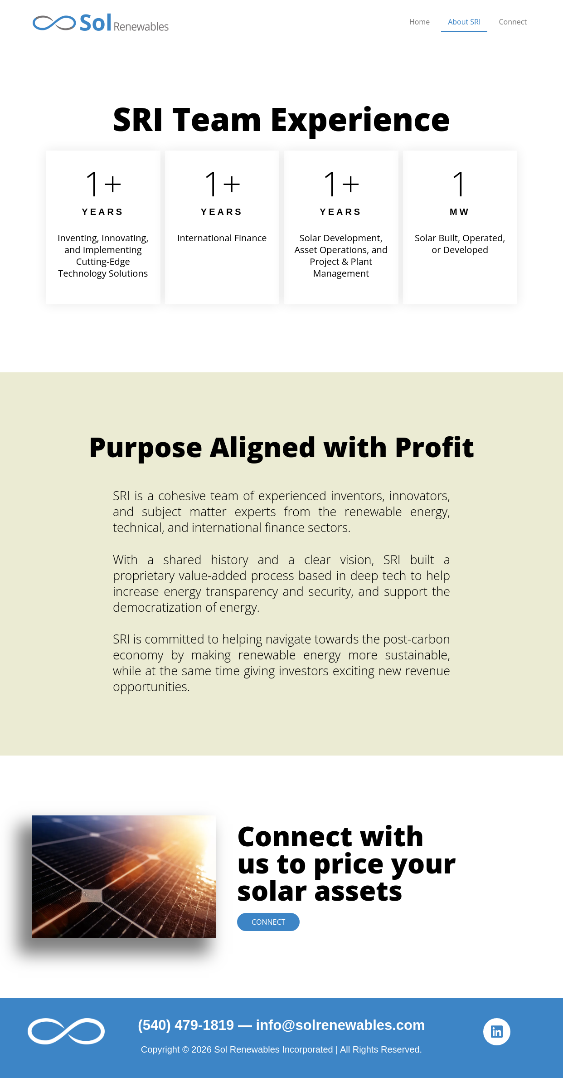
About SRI (464, 22)
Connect (513, 22)
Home (419, 22)
